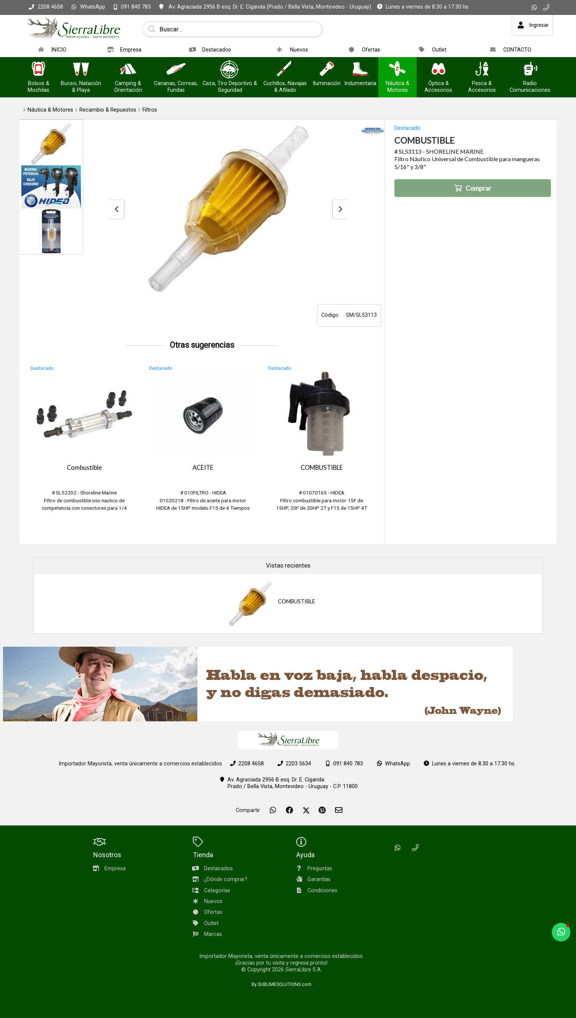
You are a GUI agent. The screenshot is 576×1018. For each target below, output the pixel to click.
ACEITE (202, 467)
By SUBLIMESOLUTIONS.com (281, 984)
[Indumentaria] (360, 69)
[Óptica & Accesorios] (438, 69)
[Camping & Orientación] (128, 69)
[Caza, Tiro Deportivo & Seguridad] (230, 69)
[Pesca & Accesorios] (482, 69)
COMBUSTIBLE (322, 467)
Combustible (84, 467)
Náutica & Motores (50, 110)
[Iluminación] (327, 69)
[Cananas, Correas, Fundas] (176, 69)
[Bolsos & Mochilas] (38, 69)
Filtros (150, 110)
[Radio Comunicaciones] (530, 69)
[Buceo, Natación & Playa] (81, 69)
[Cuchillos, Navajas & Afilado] (285, 69)
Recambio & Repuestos (107, 110)
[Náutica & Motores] (397, 69)
